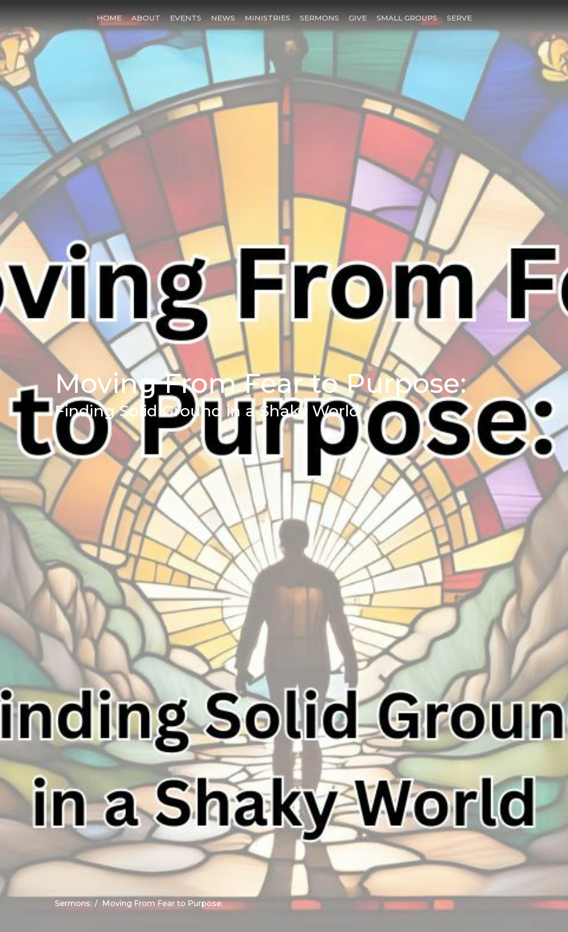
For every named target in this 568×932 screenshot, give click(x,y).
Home (109, 17)
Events (185, 17)
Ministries (267, 17)
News (223, 17)
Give (358, 17)
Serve (459, 17)
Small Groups (407, 17)
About (145, 17)
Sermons (319, 17)
